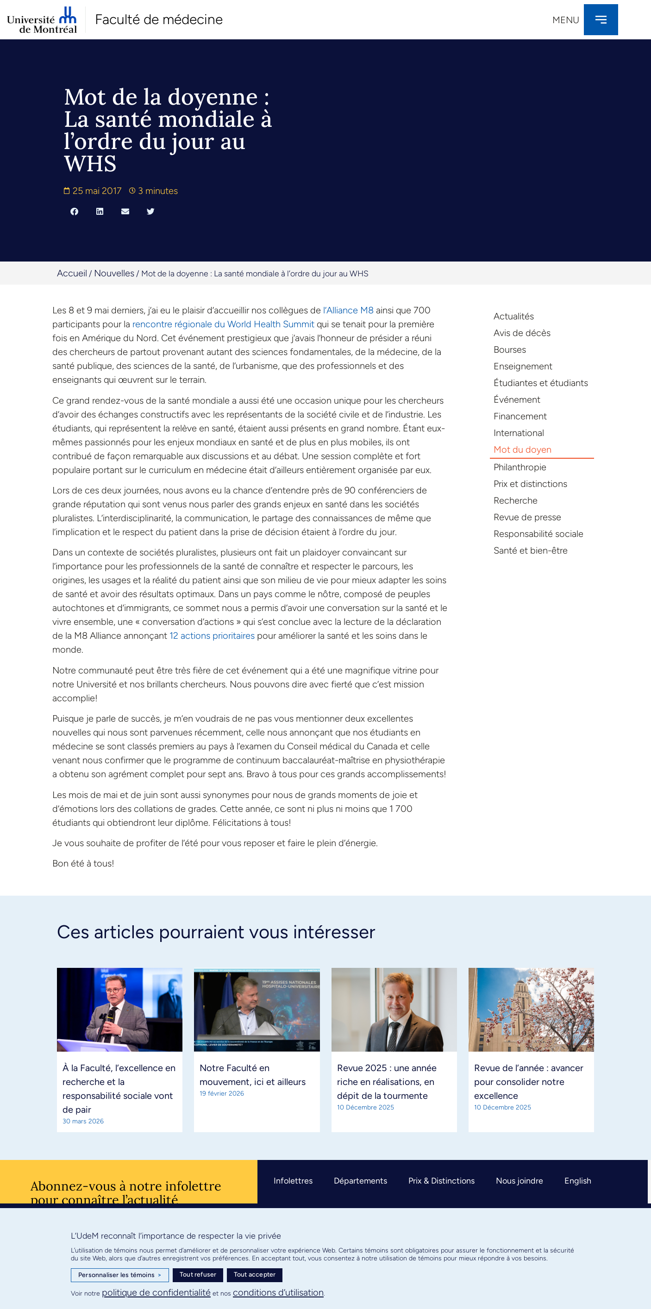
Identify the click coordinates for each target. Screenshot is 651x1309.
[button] (74, 211)
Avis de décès (522, 332)
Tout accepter (255, 1274)
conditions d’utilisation (278, 1292)
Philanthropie (520, 467)
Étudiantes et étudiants (541, 382)
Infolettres (293, 1181)
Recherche (516, 500)
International (519, 432)
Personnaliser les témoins (120, 1275)
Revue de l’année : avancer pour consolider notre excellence (528, 1081)
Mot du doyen (522, 449)
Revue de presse (527, 517)
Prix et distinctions (530, 483)
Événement (517, 399)
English (577, 1181)
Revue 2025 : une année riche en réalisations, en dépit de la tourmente (387, 1081)
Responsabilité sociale (538, 533)
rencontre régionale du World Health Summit (223, 324)
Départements (360, 1181)
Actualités (514, 316)
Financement (520, 416)
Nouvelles (114, 273)
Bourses (510, 349)
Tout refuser (198, 1274)
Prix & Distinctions (441, 1181)
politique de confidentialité (156, 1292)
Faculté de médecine (159, 19)
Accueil (72, 273)
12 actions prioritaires (212, 635)
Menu (565, 19)
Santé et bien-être (531, 550)
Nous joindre (519, 1181)
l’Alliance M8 (348, 310)
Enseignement (523, 366)
